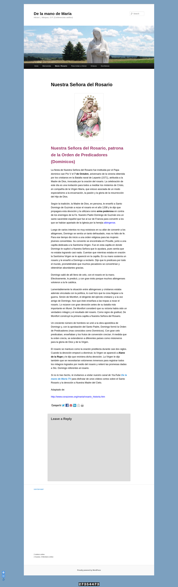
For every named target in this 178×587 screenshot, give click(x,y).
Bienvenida (46, 66)
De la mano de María (53, 13)
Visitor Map (39, 489)
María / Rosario (61, 66)
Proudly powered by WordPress (89, 570)
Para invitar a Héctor (79, 66)
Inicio (36, 66)
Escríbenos (105, 66)
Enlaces (94, 66)
